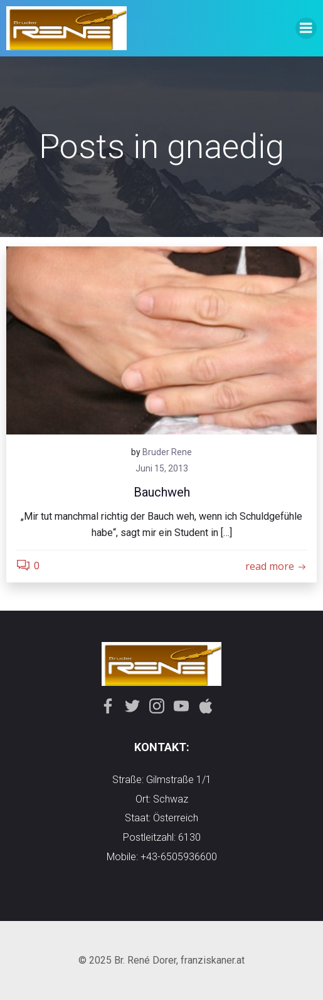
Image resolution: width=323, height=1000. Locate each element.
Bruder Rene (167, 452)
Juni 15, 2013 (161, 468)
